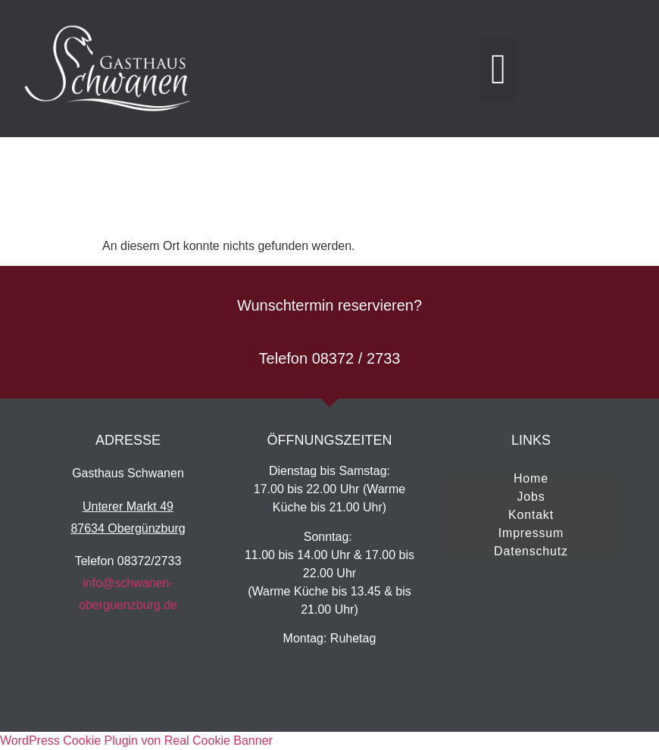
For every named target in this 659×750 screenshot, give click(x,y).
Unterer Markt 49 (128, 506)
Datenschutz (531, 551)
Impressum (531, 533)
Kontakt (531, 514)
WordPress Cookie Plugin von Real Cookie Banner (136, 740)
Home (531, 478)
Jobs (531, 496)
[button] (498, 69)
